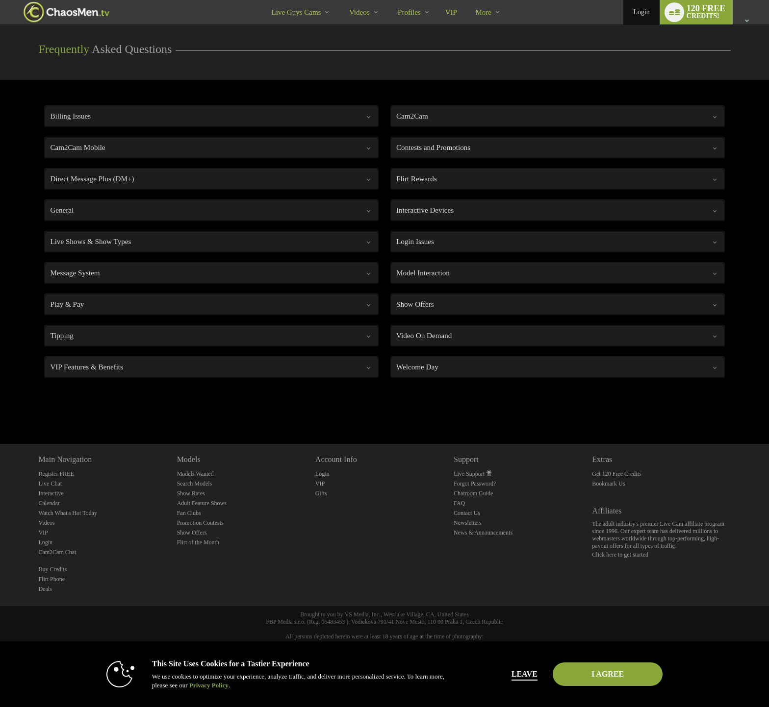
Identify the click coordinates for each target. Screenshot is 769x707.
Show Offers (192, 532)
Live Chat (50, 483)
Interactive (50, 493)
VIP (451, 12)
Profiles (409, 12)
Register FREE (56, 473)
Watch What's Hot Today (67, 513)
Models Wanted (195, 473)
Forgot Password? (475, 483)
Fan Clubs (189, 513)
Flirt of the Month (198, 542)
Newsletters (468, 522)
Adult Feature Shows (202, 503)
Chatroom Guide (473, 493)
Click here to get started (620, 554)
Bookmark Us (608, 483)
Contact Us (467, 513)
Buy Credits (52, 569)
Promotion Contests (200, 522)
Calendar (48, 503)
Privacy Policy (206, 685)
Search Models (194, 483)
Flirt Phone (51, 579)
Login (641, 12)
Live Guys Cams (296, 12)
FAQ (459, 503)
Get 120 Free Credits (616, 473)
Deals (44, 588)
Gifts (321, 493)
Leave (522, 674)
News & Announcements (483, 532)
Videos (359, 12)
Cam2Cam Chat (57, 552)
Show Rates (191, 493)
